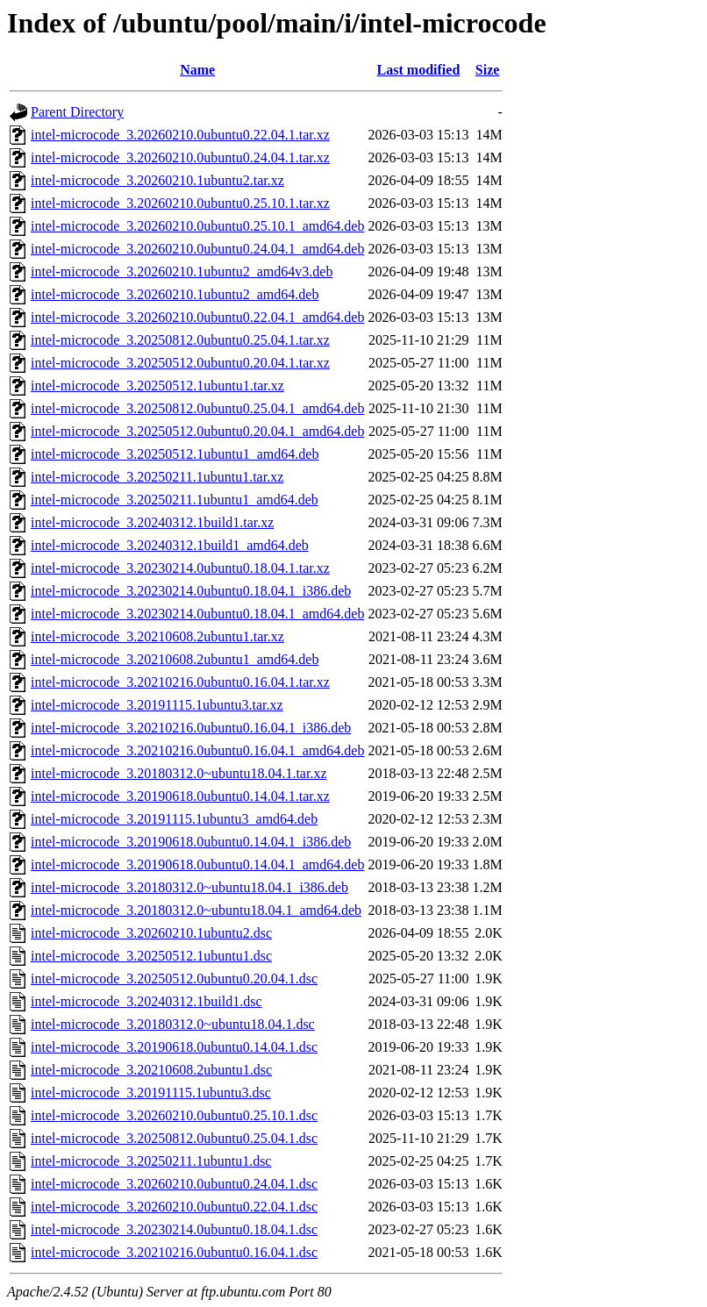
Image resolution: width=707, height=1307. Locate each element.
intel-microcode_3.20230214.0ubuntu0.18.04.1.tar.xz (180, 568)
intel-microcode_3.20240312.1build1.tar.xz (152, 522)
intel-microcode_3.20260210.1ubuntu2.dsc (151, 932)
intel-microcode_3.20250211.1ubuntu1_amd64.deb (174, 499)
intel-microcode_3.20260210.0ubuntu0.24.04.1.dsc (174, 1183)
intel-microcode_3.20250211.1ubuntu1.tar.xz (157, 476)
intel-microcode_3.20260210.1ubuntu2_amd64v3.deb (181, 271)
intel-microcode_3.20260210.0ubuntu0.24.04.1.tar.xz (180, 157)
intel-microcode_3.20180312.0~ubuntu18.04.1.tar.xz (178, 773)
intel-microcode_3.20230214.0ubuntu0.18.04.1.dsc (174, 1229)
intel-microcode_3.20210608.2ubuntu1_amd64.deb (174, 659)
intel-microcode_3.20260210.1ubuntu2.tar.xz (157, 180)
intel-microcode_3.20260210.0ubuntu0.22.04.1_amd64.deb (197, 317)
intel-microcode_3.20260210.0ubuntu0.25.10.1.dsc (174, 1115)
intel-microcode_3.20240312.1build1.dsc (146, 1001)
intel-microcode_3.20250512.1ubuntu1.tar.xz (157, 385)
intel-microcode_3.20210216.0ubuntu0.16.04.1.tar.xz (180, 682)
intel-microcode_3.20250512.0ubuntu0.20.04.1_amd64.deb (197, 431)
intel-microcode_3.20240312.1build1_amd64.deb (170, 545)
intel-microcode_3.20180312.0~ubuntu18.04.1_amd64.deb (196, 910)
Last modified (419, 69)
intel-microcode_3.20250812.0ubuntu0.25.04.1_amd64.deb (197, 408)
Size (487, 69)
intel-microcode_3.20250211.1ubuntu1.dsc (151, 1160)
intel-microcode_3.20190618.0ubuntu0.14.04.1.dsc (174, 1046)
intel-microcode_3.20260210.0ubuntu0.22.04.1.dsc (174, 1206)
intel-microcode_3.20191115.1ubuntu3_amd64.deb (174, 818)
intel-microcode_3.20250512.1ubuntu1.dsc (151, 955)
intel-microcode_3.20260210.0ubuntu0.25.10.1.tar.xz (180, 203)
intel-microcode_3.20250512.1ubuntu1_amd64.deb (174, 453)
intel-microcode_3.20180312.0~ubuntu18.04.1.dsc (173, 1024)
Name (197, 69)
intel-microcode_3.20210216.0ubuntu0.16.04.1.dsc (174, 1252)
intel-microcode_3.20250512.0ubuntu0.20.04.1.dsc (174, 978)
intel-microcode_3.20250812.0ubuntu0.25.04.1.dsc (174, 1138)
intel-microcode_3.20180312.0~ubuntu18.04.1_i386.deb (189, 887)
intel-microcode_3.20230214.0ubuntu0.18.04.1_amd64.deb (197, 613)
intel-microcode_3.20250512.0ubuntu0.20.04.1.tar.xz (180, 362)
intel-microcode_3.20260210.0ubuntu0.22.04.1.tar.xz (180, 134)
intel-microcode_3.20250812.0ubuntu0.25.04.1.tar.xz (180, 339)
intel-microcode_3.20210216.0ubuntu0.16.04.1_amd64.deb (197, 750)
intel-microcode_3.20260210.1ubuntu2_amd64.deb (174, 294)
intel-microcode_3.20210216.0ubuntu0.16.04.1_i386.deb (191, 727)
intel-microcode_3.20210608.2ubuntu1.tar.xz (157, 636)
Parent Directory (77, 111)
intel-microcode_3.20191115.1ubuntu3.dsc (151, 1092)
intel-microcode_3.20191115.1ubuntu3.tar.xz (157, 704)
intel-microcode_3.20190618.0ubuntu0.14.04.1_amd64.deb (197, 864)
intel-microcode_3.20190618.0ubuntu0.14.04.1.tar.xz (180, 796)
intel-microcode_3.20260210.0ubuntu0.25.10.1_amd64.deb (197, 225)
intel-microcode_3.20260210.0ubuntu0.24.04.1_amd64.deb (197, 248)
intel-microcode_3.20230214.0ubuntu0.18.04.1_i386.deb (191, 590)
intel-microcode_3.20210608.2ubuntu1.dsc (151, 1069)
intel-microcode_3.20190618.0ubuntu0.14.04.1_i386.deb (191, 841)
